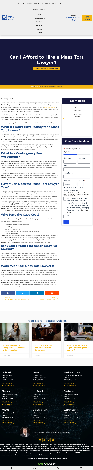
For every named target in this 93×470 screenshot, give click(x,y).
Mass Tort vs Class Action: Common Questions (43, 347)
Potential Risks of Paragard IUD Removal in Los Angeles (14, 347)
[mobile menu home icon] (12, 468)
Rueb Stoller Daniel (37, 458)
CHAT (35, 468)
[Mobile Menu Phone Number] (58, 468)
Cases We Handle (32, 3)
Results (35, 9)
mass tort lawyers (49, 107)
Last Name (82, 158)
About (21, 3)
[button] (8, 293)
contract (47, 194)
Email (65, 166)
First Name (67, 158)
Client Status (68, 180)
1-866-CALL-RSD (73, 18)
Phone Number (69, 173)
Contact (43, 9)
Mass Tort (37, 86)
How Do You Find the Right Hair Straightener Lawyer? (78, 347)
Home (32, 86)
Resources (56, 3)
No (68, 216)
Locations (45, 3)
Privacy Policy (62, 458)
